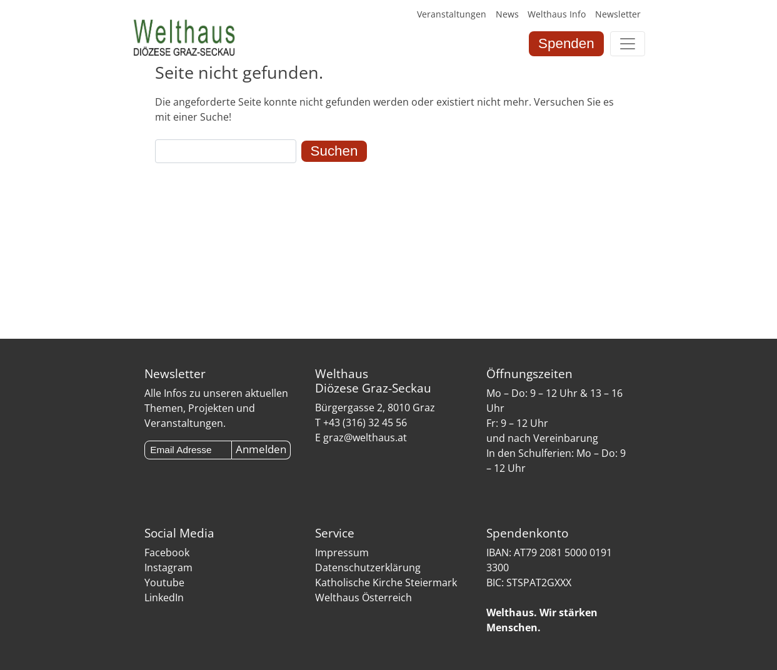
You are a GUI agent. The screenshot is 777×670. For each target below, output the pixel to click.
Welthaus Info (557, 14)
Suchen (334, 151)
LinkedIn (164, 597)
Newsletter (618, 14)
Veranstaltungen (451, 14)
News (507, 14)
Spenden (566, 43)
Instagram (168, 567)
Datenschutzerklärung (368, 567)
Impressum (342, 552)
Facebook (166, 552)
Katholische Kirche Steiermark (386, 582)
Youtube (164, 582)
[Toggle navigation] (627, 43)
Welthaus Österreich (363, 597)
